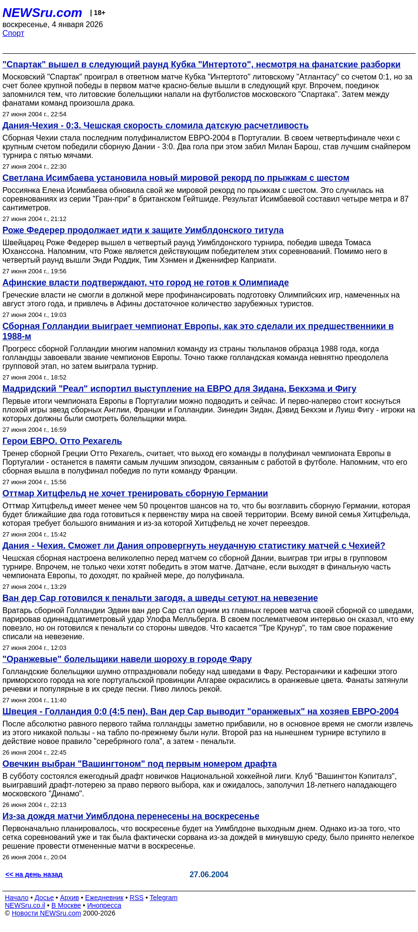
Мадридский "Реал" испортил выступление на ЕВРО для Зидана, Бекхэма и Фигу (179, 389)
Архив (69, 897)
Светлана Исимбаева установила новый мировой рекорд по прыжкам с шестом (175, 178)
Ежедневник (104, 897)
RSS (136, 897)
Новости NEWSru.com (46, 913)
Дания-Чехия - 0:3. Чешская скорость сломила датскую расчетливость (155, 125)
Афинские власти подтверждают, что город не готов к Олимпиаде (145, 282)
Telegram (164, 897)
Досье (44, 897)
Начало (17, 897)
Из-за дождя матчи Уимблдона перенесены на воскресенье (130, 816)
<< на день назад (34, 874)
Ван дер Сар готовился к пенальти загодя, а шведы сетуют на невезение (160, 598)
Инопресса (104, 905)
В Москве (66, 905)
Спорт (13, 33)
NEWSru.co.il (25, 905)
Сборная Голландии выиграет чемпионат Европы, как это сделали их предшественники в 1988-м (198, 331)
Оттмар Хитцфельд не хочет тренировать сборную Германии (135, 493)
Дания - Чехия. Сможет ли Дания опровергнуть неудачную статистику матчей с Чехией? (194, 546)
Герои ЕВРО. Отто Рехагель (62, 441)
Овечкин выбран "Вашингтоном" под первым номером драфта (139, 764)
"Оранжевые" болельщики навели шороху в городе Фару (127, 659)
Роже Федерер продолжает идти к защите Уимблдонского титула (143, 230)
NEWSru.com (42, 12)
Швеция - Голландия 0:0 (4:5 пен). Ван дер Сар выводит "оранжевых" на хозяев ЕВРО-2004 (200, 711)
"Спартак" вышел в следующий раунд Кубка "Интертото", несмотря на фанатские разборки (201, 64)
